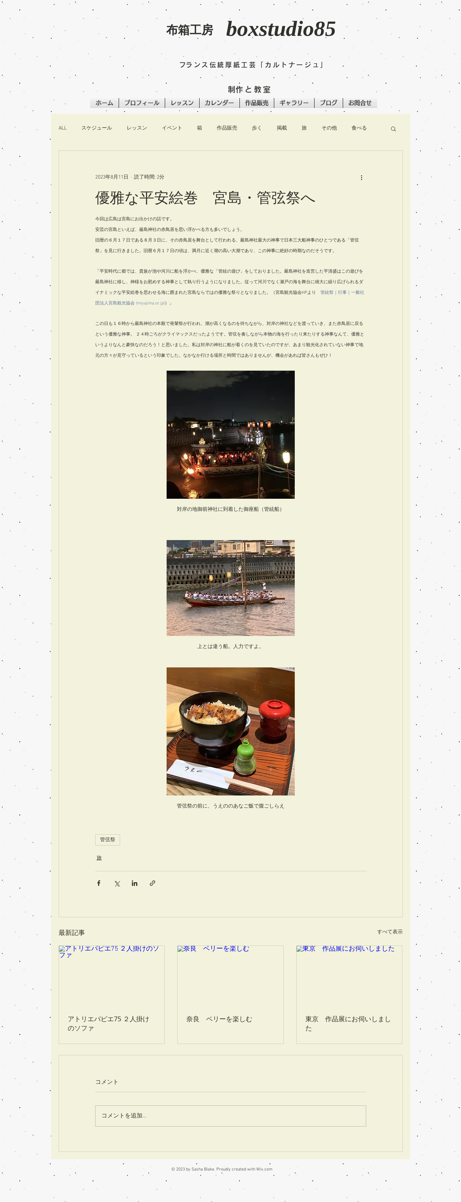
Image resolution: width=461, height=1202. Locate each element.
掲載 (282, 128)
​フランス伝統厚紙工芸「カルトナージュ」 (253, 64)
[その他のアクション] (361, 177)
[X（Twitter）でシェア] (116, 883)
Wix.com (264, 1169)
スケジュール (96, 128)
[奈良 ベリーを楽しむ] (230, 975)
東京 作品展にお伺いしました (348, 1023)
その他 (329, 128)
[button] (114, 35)
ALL (63, 128)
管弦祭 (107, 840)
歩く (257, 128)
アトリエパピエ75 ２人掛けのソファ (108, 1023)
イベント (172, 128)
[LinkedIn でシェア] (134, 883)
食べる (359, 128)
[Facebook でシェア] (98, 883)
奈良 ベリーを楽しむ (219, 1018)
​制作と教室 (250, 89)
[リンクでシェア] (152, 883)
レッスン (137, 128)
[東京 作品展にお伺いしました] (349, 975)
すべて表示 (390, 932)
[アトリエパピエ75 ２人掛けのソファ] (112, 975)
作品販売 (227, 128)
